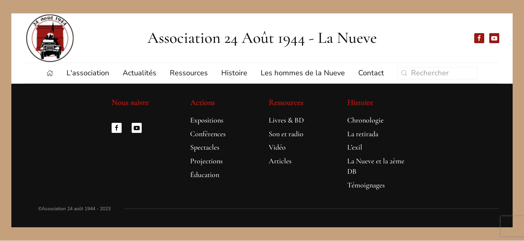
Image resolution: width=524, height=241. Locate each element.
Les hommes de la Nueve (303, 73)
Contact (371, 73)
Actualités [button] (139, 73)
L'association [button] (88, 73)
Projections (206, 161)
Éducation (204, 174)
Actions (202, 102)
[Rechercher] (437, 73)
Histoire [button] (234, 73)
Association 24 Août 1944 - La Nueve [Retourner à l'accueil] (262, 38)
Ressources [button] (189, 73)
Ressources (286, 102)
